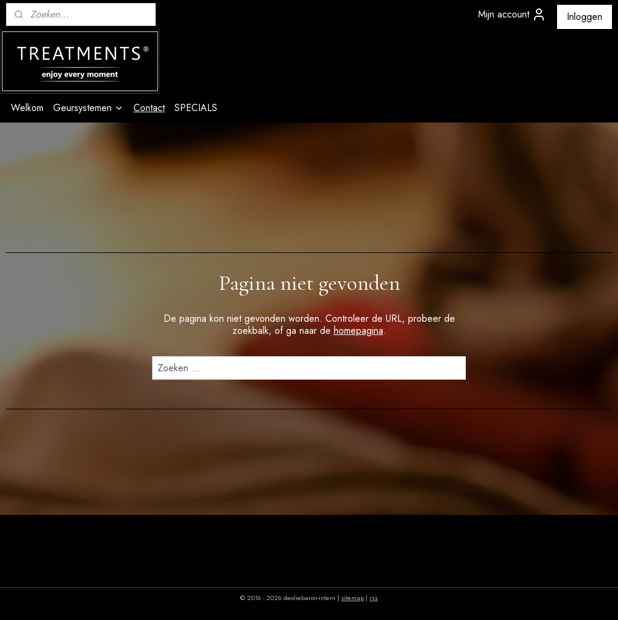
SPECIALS (195, 108)
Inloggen (584, 17)
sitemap (352, 597)
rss (373, 597)
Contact (149, 108)
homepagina (358, 330)
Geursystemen (88, 108)
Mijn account (512, 14)
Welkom (27, 108)
